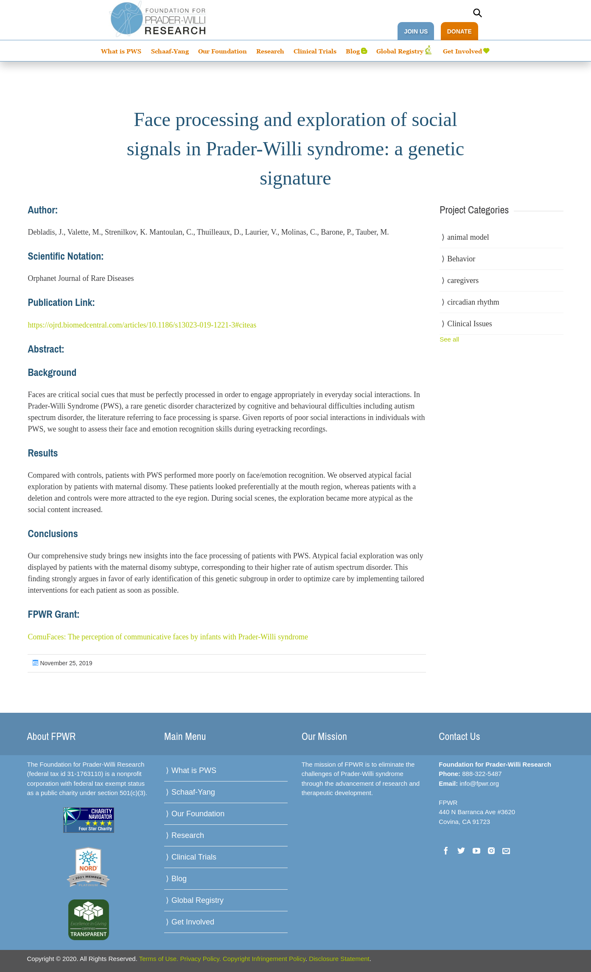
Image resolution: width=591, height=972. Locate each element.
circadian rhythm (473, 302)
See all (449, 339)
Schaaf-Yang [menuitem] (170, 51)
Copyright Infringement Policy (264, 958)
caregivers (463, 280)
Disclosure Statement (339, 958)
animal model (468, 237)
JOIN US (416, 31)
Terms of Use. (159, 958)
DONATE (459, 31)
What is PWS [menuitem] (121, 51)
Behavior (461, 259)
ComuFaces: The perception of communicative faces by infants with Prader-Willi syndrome (168, 637)
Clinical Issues (469, 323)
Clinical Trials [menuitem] (315, 51)
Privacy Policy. (200, 958)
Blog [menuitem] (353, 51)
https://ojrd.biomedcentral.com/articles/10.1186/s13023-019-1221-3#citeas (142, 325)
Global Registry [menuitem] (399, 51)
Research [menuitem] (270, 51)
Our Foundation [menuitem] (222, 51)
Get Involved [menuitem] (462, 51)
